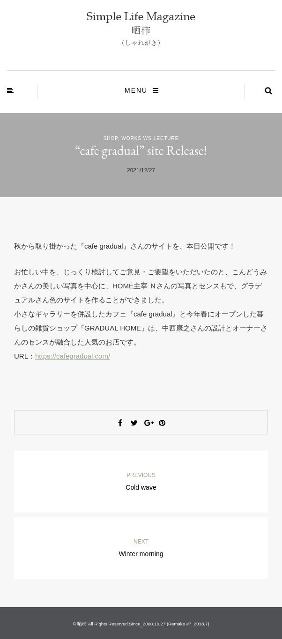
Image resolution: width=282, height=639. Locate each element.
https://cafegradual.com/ (72, 356)
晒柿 (82, 623)
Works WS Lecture (149, 138)
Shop (111, 138)
